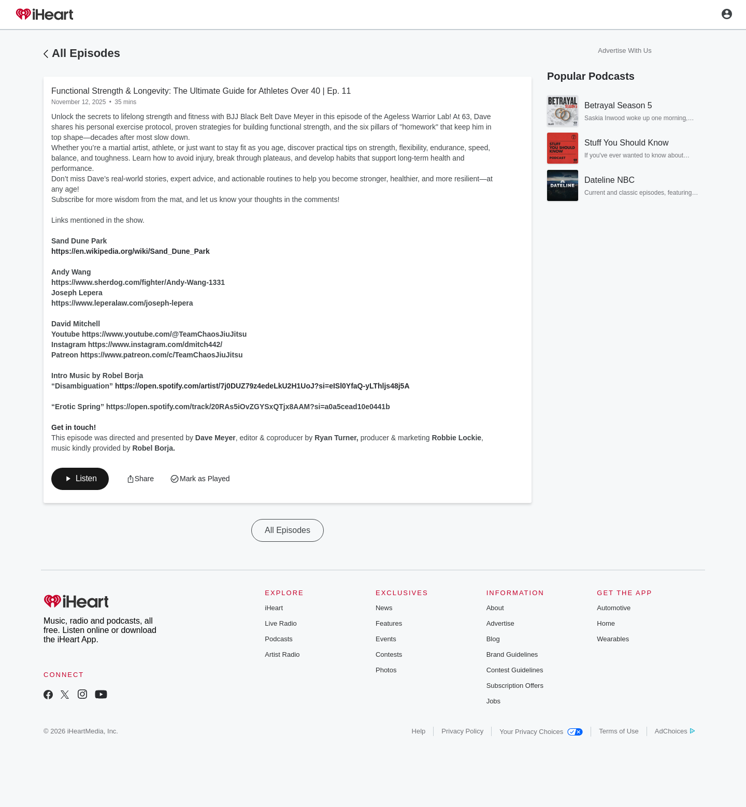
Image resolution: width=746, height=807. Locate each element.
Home (606, 624)
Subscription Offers (514, 686)
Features (389, 624)
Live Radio (280, 624)
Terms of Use (619, 732)
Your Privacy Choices (541, 733)
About (495, 609)
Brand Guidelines (512, 655)
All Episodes (86, 53)
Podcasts (278, 640)
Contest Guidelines (514, 671)
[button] (142, 479)
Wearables (613, 640)
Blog (493, 640)
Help (419, 732)
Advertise (500, 624)
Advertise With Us (624, 50)
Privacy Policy (462, 732)
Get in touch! (73, 427)
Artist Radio (282, 655)
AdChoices (675, 732)
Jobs (493, 702)
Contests (389, 655)
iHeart (274, 609)
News (384, 609)
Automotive (613, 609)
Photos (386, 671)
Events (386, 640)
